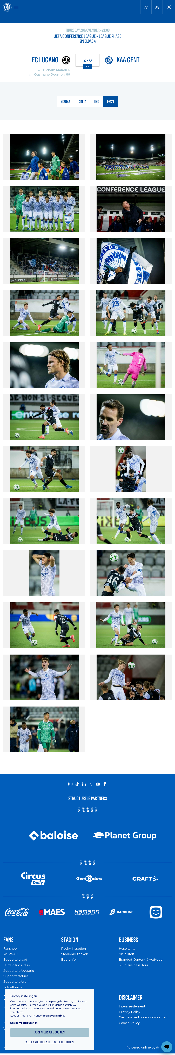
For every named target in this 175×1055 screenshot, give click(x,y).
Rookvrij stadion (73, 948)
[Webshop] (157, 7)
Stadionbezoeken (74, 954)
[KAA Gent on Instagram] (70, 784)
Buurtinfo (68, 959)
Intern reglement (132, 1006)
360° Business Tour (133, 965)
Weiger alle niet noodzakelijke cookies (49, 1042)
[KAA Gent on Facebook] (104, 784)
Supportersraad (15, 959)
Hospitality (127, 948)
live (96, 102)
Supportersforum (16, 981)
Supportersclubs (16, 976)
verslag (65, 102)
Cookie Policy (129, 1023)
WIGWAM (10, 954)
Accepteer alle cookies (50, 1032)
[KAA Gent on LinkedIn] (84, 784)
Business (128, 940)
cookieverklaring (53, 1015)
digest (82, 102)
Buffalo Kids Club (16, 965)
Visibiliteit (126, 954)
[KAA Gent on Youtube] (97, 784)
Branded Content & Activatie (141, 959)
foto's (110, 102)
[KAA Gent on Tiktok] (77, 784)
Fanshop (10, 948)
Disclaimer (131, 998)
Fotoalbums (12, 987)
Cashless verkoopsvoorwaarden (143, 1017)
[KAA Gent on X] (91, 784)
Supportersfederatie (18, 970)
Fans (8, 940)
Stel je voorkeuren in (24, 1022)
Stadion (69, 940)
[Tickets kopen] (145, 7)
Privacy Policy (129, 1012)
